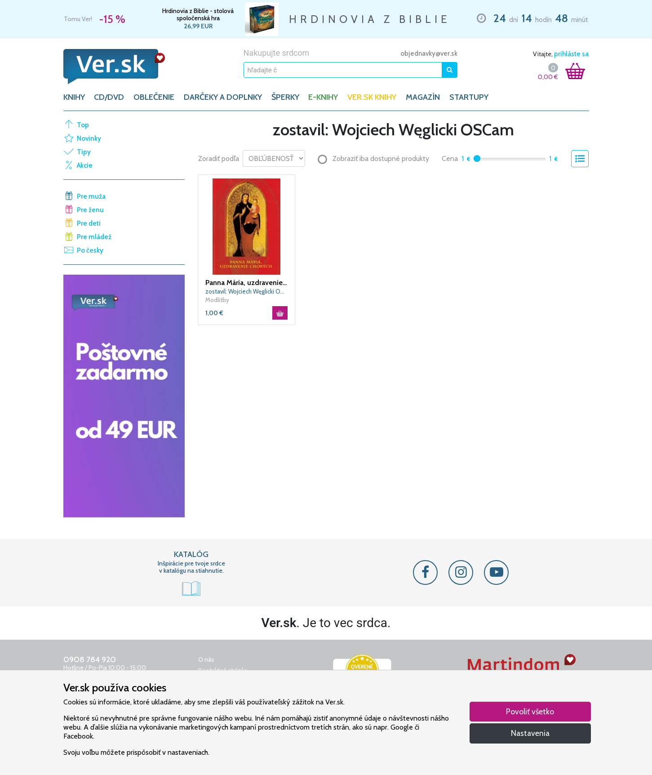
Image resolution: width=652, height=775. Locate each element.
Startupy (468, 97)
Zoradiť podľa (218, 158)
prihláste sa (571, 54)
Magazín (423, 97)
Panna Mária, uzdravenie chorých (246, 282)
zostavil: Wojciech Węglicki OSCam (246, 291)
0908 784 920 (89, 659)
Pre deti (89, 223)
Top (83, 125)
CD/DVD (109, 97)
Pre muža (91, 196)
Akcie (85, 165)
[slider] (477, 158)
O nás (206, 659)
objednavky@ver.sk (428, 53)
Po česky (90, 250)
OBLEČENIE (153, 97)
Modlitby (217, 299)
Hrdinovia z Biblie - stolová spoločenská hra (198, 14)
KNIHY (74, 97)
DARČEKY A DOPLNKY (223, 97)
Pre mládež (94, 237)
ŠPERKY (285, 97)
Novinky (89, 138)
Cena (450, 158)
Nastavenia (530, 733)
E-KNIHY (323, 97)
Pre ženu (90, 210)
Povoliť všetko (530, 711)
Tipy (84, 152)
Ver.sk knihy (371, 97)
